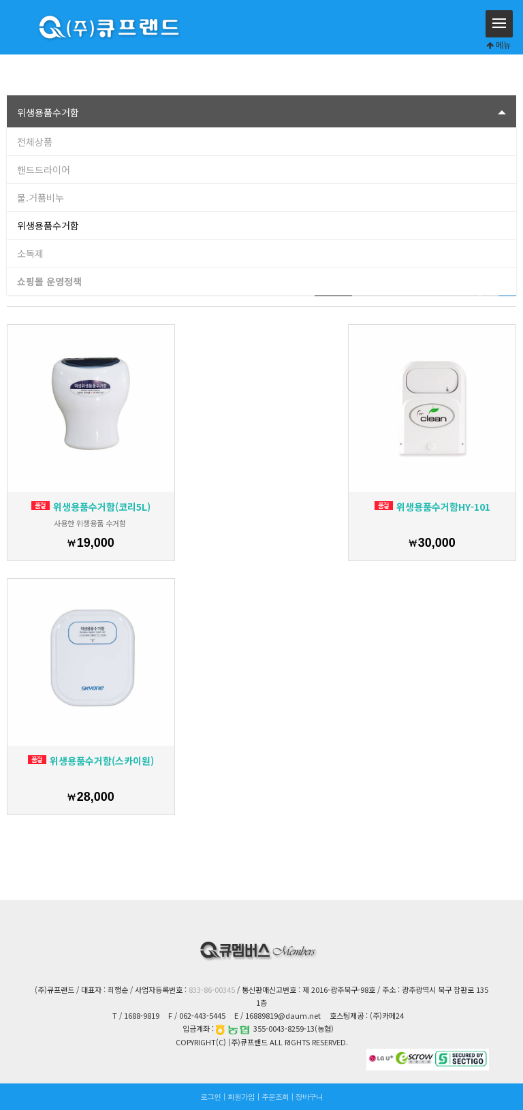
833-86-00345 (212, 989)
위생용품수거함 (48, 225)
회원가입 (241, 1097)
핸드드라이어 (43, 169)
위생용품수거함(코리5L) (90, 506)
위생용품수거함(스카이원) (91, 760)
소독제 (30, 253)
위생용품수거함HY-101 (432, 506)
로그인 (210, 1097)
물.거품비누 (40, 197)
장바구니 (309, 1097)
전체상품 (34, 141)
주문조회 (275, 1097)
